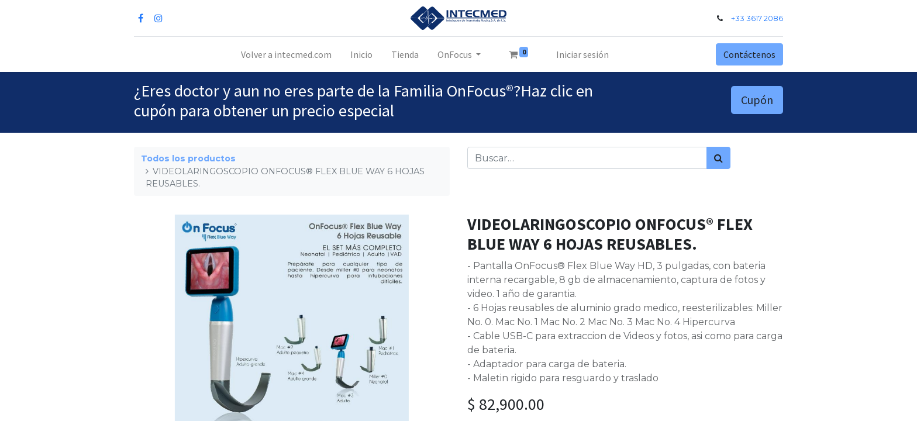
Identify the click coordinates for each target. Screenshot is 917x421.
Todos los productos (188, 158)
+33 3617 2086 (757, 18)
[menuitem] (286, 54)
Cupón (757, 99)
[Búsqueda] (718, 158)
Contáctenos (749, 54)
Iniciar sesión (582, 54)
